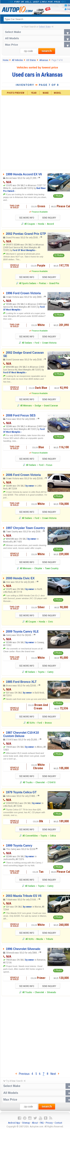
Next (54, 1076)
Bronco (48, 724)
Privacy (49, 1125)
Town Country (51, 569)
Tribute (49, 941)
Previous (22, 1076)
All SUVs (31, 724)
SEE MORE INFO (25, 218)
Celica (53, 837)
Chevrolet (40, 784)
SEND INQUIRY (50, 218)
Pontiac (42, 283)
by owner (29, 486)
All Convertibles (30, 837)
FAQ (42, 1125)
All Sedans (27, 343)
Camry (50, 673)
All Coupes (29, 224)
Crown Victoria (49, 343)
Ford (37, 343)
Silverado (51, 994)
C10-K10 (51, 784)
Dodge (38, 406)
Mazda (39, 941)
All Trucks (27, 784)
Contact (58, 1125)
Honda (41, 224)
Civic (50, 623)
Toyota (41, 673)
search (47, 51)
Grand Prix (54, 283)
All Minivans (26, 406)
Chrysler (38, 569)
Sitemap (26, 1125)
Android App (14, 1125)
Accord (50, 224)
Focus (49, 465)
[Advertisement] (35, 1035)
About (35, 1125)
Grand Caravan (51, 406)
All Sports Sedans (27, 283)
